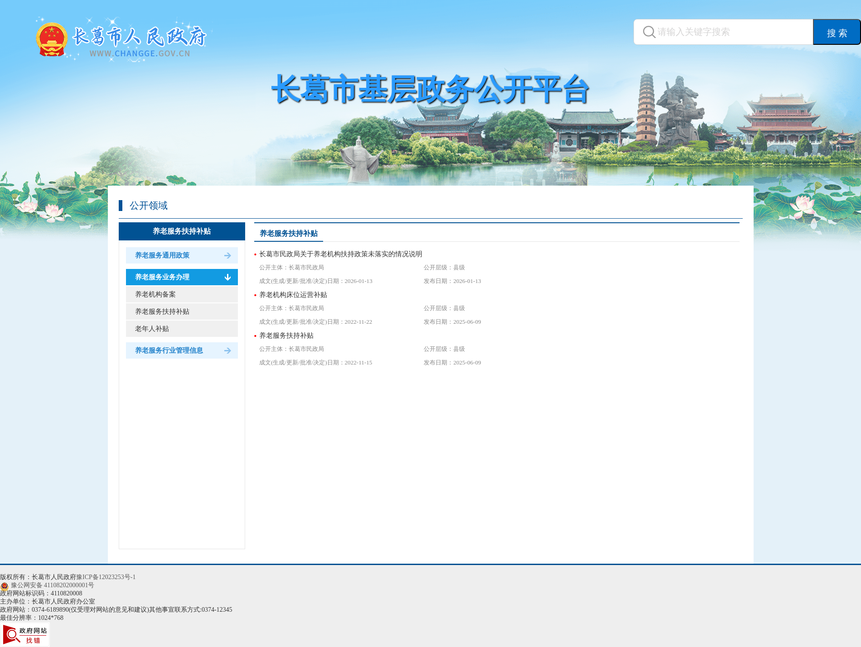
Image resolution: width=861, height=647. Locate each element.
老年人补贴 (152, 328)
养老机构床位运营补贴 (293, 294)
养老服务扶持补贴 (182, 231)
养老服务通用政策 (162, 255)
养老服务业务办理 (162, 277)
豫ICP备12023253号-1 (105, 577)
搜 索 (837, 33)
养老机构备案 (155, 294)
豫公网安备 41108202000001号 (53, 585)
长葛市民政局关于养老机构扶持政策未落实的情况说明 (340, 254)
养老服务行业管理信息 (169, 350)
